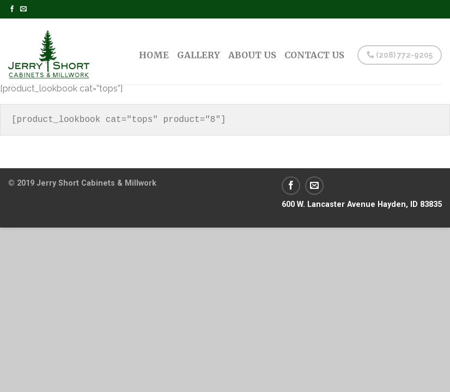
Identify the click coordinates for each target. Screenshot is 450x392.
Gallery (198, 55)
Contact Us (314, 55)
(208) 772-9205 (400, 55)
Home (154, 55)
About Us (252, 55)
